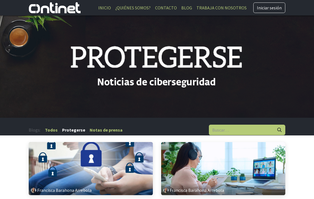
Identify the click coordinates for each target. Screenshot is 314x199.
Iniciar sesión (269, 8)
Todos (51, 130)
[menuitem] (104, 7)
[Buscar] (279, 130)
